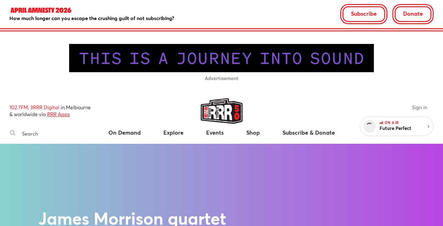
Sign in (419, 107)
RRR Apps (58, 114)
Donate (413, 13)
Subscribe (364, 13)
